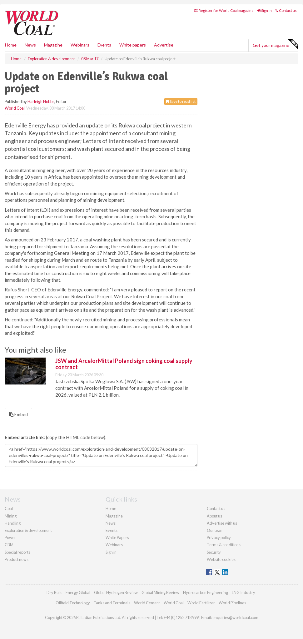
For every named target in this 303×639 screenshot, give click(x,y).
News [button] (30, 44)
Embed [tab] (18, 414)
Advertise (163, 44)
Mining (11, 515)
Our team (215, 530)
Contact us (286, 10)
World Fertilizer (201, 602)
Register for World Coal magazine (224, 10)
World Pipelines (232, 602)
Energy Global (78, 592)
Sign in (264, 10)
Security (214, 552)
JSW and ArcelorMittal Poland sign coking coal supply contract (123, 363)
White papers (132, 44)
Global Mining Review (160, 592)
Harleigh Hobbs (40, 101)
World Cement (147, 602)
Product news (16, 559)
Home (11, 44)
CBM (9, 544)
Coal (9, 508)
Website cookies (221, 559)
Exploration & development (28, 530)
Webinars (80, 44)
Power (10, 537)
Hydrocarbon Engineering (205, 592)
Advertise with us (222, 523)
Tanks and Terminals (112, 602)
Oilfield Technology (73, 602)
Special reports (17, 552)
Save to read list (181, 101)
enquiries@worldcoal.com (235, 617)
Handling (13, 523)
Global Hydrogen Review (116, 592)
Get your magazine (275, 44)
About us (214, 515)
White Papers (117, 537)
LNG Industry (243, 592)
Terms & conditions (224, 544)
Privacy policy (219, 537)
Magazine (53, 44)
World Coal (15, 108)
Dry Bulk (54, 592)
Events (104, 44)
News (111, 523)
